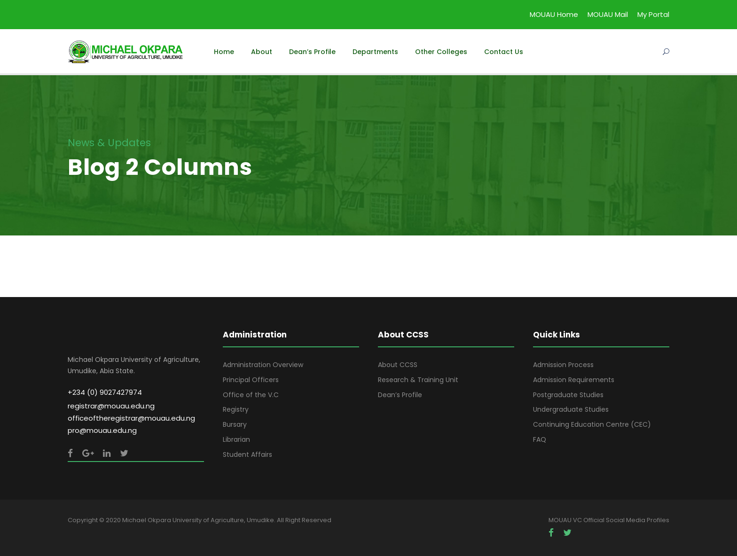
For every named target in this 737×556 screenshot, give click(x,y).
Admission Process (563, 364)
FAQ (539, 439)
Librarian (236, 439)
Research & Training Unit (418, 379)
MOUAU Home (554, 14)
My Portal (653, 14)
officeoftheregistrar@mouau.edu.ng (131, 418)
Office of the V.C (251, 394)
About (261, 51)
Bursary (235, 424)
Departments (375, 51)
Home (224, 51)
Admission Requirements (573, 379)
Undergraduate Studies (571, 409)
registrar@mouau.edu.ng (111, 406)
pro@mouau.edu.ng (102, 430)
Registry (236, 409)
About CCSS (397, 364)
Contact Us (503, 51)
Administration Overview (263, 364)
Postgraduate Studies (568, 394)
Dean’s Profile (312, 51)
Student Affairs (247, 454)
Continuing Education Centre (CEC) (592, 424)
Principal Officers (251, 379)
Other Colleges (441, 51)
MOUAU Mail (608, 14)
